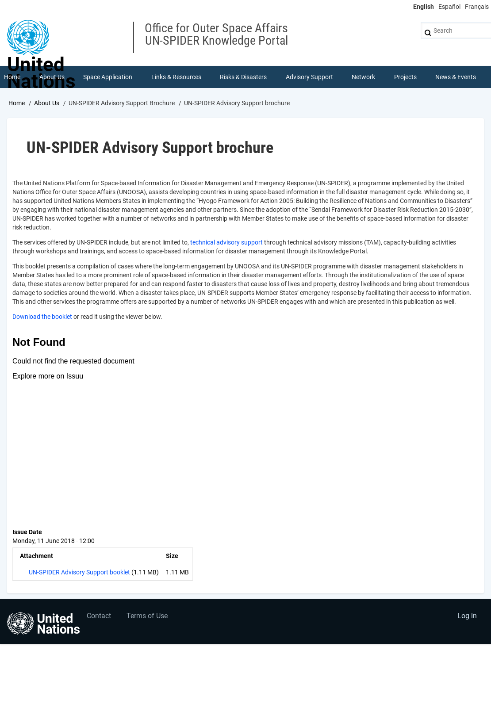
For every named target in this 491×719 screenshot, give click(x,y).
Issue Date (27, 531)
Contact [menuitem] (99, 616)
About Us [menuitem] (52, 76)
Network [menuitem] (363, 76)
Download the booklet (42, 316)
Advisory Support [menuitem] (309, 76)
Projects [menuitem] (405, 76)
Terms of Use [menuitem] (147, 616)
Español (449, 6)
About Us (46, 103)
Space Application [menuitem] (107, 76)
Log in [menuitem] (467, 616)
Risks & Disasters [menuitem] (243, 76)
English (423, 6)
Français (477, 6)
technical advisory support (226, 242)
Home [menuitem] (12, 76)
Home (16, 103)
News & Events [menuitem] (455, 76)
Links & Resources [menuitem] (176, 76)
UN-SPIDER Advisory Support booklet (79, 572)
